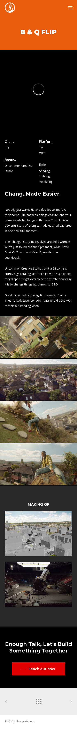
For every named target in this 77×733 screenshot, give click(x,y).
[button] (70, 8)
